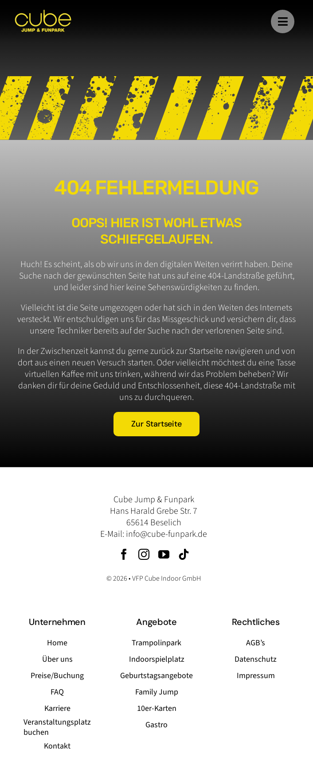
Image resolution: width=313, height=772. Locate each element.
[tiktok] (183, 554)
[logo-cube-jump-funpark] (43, 13)
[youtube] (163, 554)
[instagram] (143, 554)
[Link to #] (282, 21)
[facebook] (123, 554)
